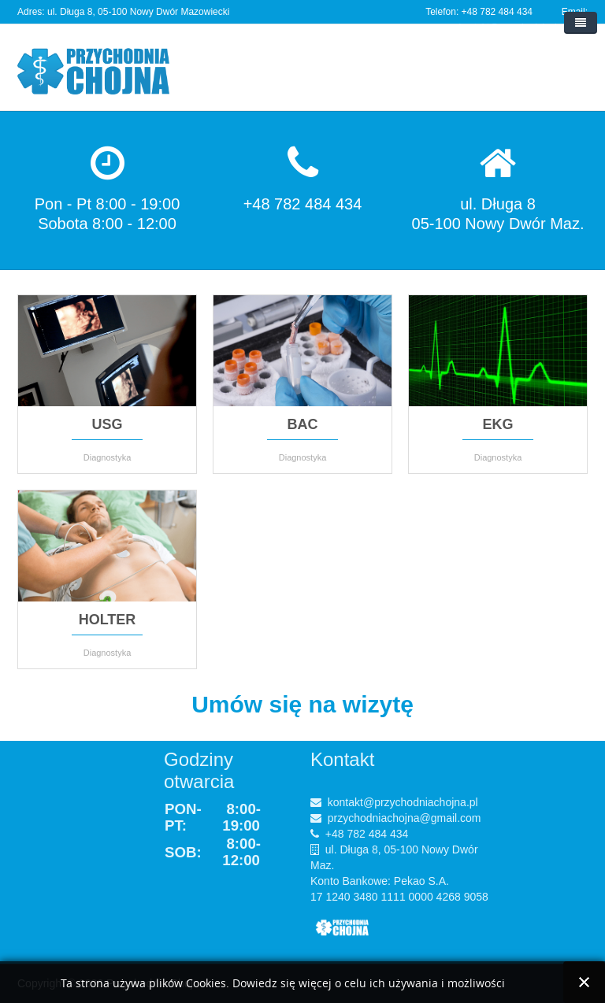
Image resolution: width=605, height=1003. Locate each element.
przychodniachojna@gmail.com (404, 818)
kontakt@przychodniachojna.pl (403, 802)
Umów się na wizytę (302, 704)
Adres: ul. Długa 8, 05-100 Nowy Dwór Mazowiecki (123, 11)
